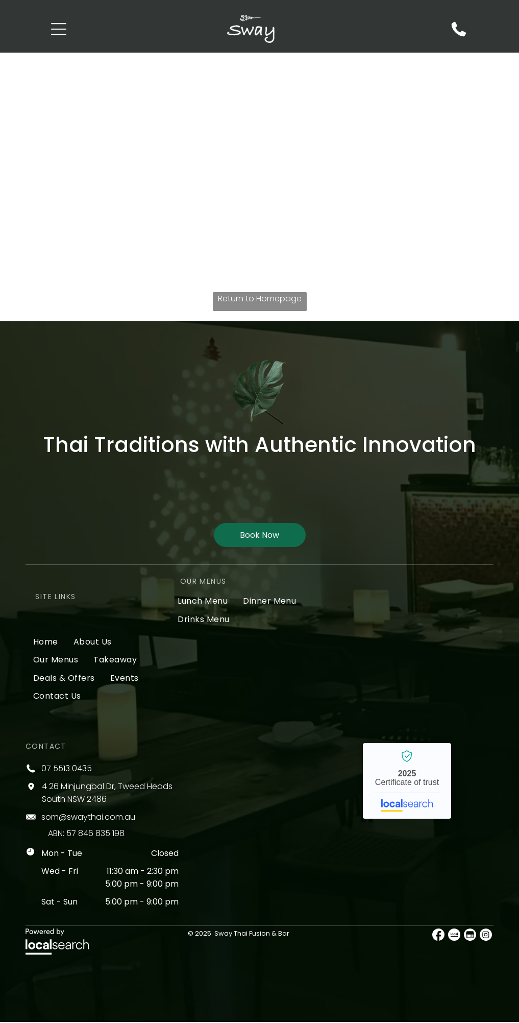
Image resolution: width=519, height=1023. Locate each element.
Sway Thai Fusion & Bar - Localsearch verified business (407, 782)
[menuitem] (46, 642)
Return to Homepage (260, 299)
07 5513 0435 (66, 769)
